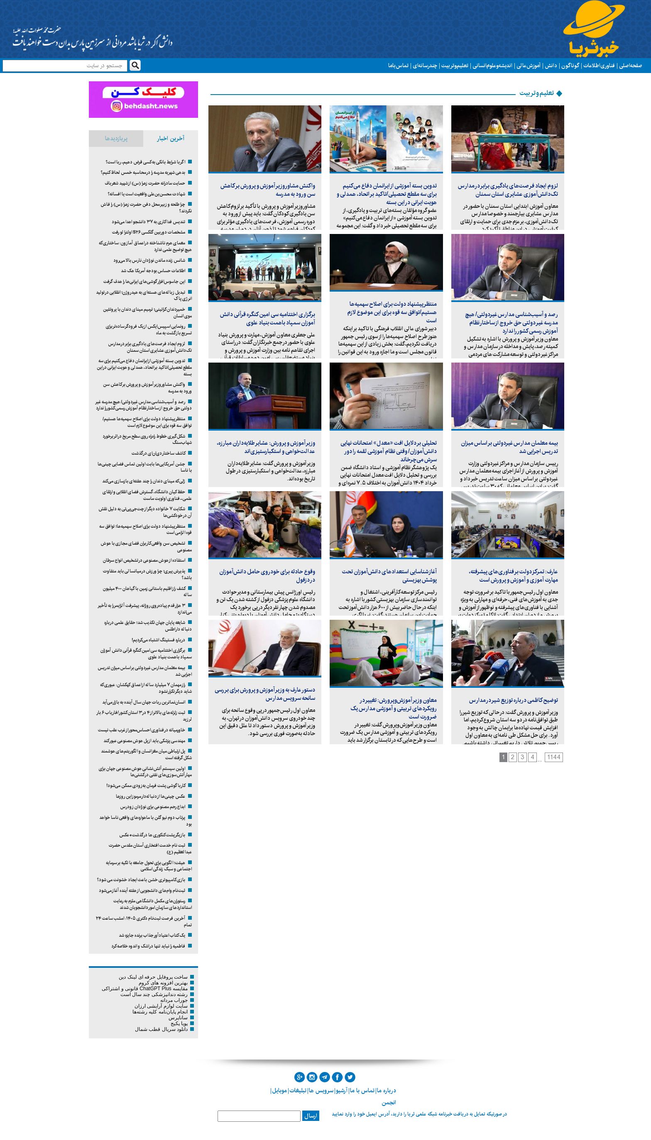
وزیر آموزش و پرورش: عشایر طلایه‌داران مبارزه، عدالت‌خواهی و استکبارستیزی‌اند (266, 447)
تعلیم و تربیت (454, 65)
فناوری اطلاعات (599, 65)
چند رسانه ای (425, 65)
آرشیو (342, 1091)
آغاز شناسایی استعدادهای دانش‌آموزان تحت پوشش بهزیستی (389, 576)
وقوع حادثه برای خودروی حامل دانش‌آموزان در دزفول (267, 576)
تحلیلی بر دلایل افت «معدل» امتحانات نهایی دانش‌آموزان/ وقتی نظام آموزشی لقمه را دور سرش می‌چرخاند (388, 451)
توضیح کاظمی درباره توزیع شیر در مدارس (513, 700)
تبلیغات (297, 1091)
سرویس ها (321, 1091)
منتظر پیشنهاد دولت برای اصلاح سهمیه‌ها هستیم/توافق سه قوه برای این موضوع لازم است (392, 312)
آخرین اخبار (170, 139)
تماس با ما (398, 65)
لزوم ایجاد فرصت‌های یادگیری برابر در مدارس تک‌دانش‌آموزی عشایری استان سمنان (508, 190)
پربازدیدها (116, 139)
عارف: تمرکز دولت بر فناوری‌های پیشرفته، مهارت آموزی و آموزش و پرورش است (513, 576)
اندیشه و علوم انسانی (492, 65)
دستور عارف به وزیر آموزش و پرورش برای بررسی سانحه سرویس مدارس (265, 694)
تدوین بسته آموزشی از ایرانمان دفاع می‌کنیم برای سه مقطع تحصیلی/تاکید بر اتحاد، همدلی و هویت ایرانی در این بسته (387, 194)
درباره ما (386, 1091)
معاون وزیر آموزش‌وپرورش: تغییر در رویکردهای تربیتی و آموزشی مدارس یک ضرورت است (393, 708)
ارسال (310, 1116)
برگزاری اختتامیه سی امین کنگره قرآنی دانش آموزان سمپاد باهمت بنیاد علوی (267, 318)
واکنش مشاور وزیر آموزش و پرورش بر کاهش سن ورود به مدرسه (267, 190)
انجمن (389, 1103)
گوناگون (570, 65)
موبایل (279, 1091)
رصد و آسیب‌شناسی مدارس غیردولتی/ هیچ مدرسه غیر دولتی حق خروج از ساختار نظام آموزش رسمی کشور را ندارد (511, 322)
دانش (551, 65)
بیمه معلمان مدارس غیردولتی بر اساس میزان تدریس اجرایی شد (509, 447)
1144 (553, 757)
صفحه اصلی (630, 65)
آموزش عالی (528, 65)
